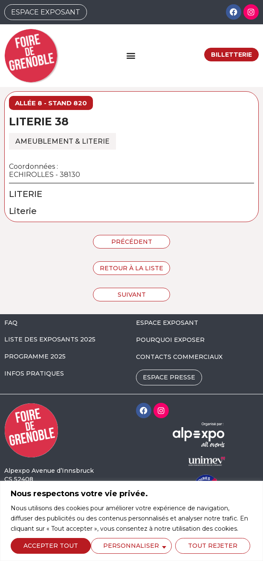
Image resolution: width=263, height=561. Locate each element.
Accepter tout (212, 545)
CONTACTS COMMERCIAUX (179, 357)
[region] (131, 521)
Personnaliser (51, 545)
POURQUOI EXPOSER (170, 340)
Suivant (132, 294)
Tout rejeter (132, 545)
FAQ (10, 323)
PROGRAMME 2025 (35, 356)
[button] (131, 56)
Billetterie (231, 54)
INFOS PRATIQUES (34, 373)
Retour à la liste (131, 268)
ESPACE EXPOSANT (167, 323)
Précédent (131, 242)
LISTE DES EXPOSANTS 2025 (49, 339)
